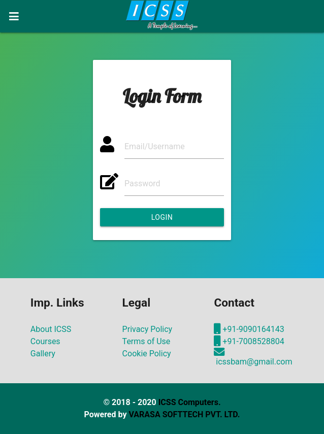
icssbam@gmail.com (253, 357)
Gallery (42, 353)
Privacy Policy (147, 329)
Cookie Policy (146, 353)
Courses (45, 341)
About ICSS (50, 329)
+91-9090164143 (249, 329)
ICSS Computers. (189, 402)
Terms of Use (146, 341)
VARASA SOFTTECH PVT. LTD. (184, 414)
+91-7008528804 (249, 341)
